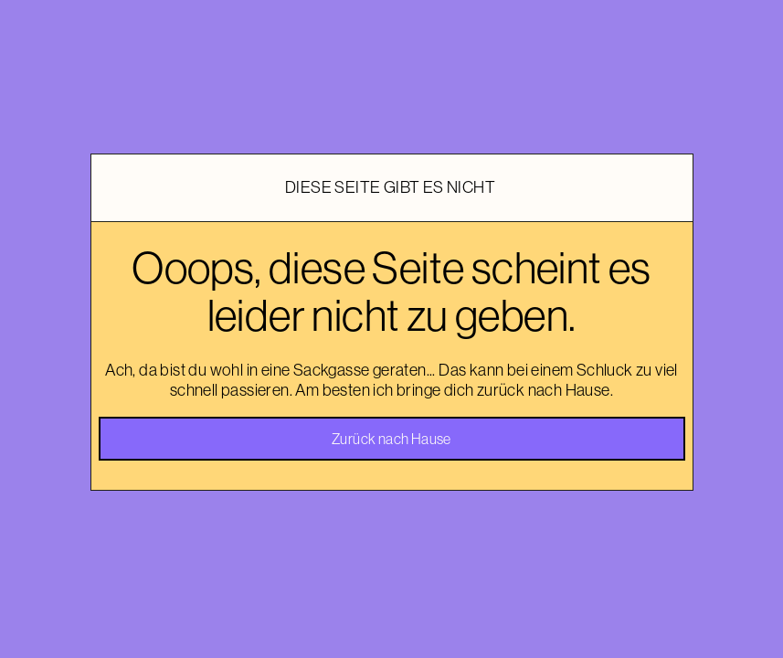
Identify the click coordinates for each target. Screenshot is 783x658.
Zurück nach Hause (391, 438)
